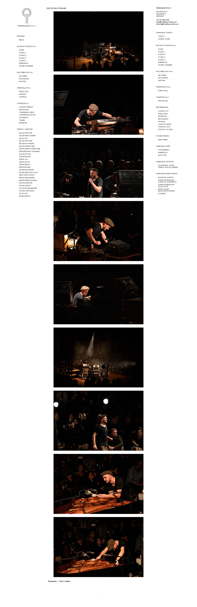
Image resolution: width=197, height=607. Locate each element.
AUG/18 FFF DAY (25, 154)
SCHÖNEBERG (163, 150)
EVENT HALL (24, 91)
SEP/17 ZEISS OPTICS (27, 175)
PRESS (21, 40)
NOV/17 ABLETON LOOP (28, 172)
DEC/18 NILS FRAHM (26, 144)
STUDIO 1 (22, 53)
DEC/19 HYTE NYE (25, 133)
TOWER (22, 120)
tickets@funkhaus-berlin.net (167, 24)
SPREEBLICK (23, 63)
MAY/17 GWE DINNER (27, 178)
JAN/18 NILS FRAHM (26, 170)
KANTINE (22, 81)
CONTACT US (163, 111)
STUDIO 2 (22, 55)
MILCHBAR (23, 76)
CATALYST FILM (164, 127)
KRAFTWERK (162, 140)
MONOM (22, 94)
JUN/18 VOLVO (24, 162)
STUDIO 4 (22, 61)
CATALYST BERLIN (26, 107)
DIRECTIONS (163, 114)
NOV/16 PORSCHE (25, 183)
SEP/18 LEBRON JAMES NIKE (29, 149)
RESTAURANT (163, 119)
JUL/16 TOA (23, 193)
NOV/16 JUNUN (24, 186)
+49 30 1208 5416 (162, 20)
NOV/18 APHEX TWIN (27, 146)
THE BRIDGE (23, 118)
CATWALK (23, 97)
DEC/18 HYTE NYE (25, 141)
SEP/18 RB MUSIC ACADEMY (29, 151)
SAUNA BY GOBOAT (166, 177)
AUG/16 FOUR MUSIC (27, 191)
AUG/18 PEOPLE (25, 157)
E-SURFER (161, 194)
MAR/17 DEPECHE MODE (28, 180)
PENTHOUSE (24, 110)
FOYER (21, 50)
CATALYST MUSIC (164, 124)
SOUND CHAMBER (26, 66)
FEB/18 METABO (25, 167)
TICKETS (161, 36)
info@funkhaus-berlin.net (166, 22)
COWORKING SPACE (26, 112)
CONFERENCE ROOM (27, 115)
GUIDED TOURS (164, 39)
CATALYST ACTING (165, 129)
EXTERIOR (23, 123)
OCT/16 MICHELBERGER (28, 188)
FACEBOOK (162, 116)
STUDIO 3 (22, 58)
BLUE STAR (162, 155)
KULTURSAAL (24, 79)
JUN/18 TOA (23, 159)
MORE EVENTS (24, 196)
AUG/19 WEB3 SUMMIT (27, 136)
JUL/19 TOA (23, 138)
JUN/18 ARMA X (24, 164)
